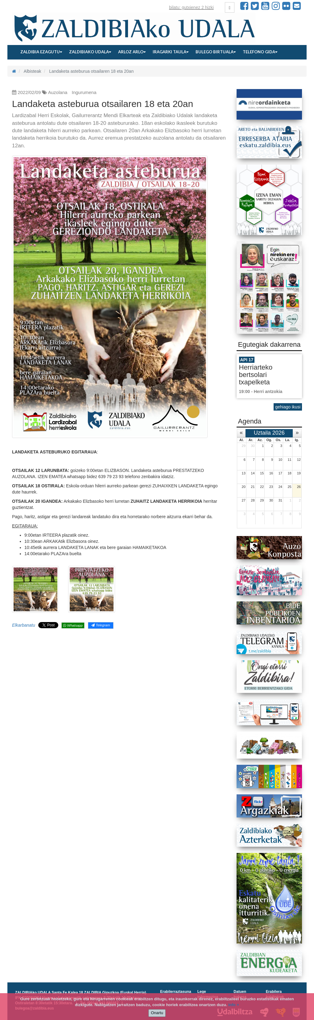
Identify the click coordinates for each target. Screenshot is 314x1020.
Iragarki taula (170, 51)
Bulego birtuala (216, 51)
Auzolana (58, 92)
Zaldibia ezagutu (41, 51)
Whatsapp (73, 625)
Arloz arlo (132, 51)
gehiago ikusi (287, 406)
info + (233, 1004)
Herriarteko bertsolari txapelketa (256, 374)
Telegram (100, 625)
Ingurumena (84, 92)
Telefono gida (260, 51)
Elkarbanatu (23, 625)
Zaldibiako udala (90, 51)
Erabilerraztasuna (175, 991)
